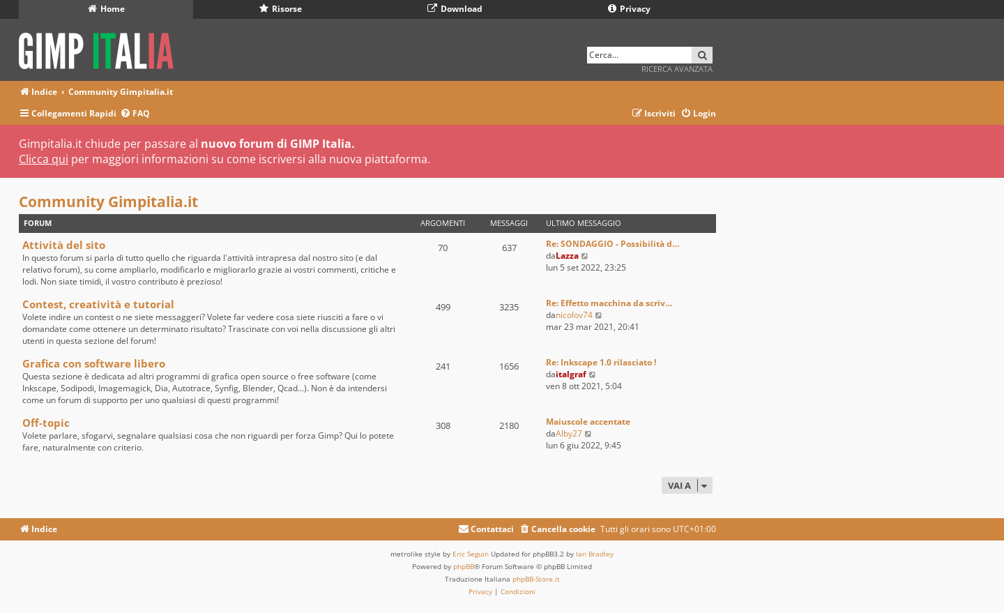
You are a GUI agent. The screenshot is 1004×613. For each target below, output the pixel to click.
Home (106, 9)
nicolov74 (574, 315)
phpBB (463, 566)
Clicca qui (43, 159)
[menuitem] (135, 114)
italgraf (571, 374)
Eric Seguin (470, 554)
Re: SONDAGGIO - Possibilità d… (612, 244)
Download (454, 9)
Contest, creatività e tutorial (98, 304)
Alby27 (569, 433)
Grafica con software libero (93, 363)
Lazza (567, 256)
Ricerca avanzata (677, 68)
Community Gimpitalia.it (108, 201)
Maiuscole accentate (588, 421)
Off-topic (46, 423)
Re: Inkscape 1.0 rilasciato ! (601, 362)
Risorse (280, 9)
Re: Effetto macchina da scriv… (609, 303)
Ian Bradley (595, 554)
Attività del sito (63, 245)
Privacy (629, 9)
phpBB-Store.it (536, 579)
